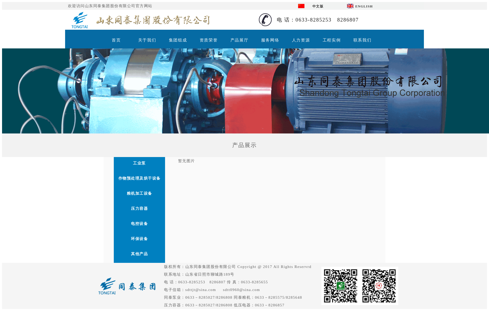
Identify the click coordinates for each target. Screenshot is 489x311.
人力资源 (301, 40)
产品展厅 (239, 40)
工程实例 (332, 40)
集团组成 (178, 40)
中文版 (317, 6)
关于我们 (147, 40)
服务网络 (270, 40)
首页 (116, 40)
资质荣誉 (209, 40)
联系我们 (362, 40)
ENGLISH (364, 6)
